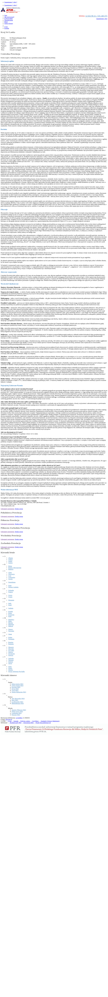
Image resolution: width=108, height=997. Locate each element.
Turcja (10, 663)
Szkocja (10, 652)
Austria (10, 563)
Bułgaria (10, 569)
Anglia (10, 561)
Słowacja (11, 647)
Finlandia (11, 590)
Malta (10, 621)
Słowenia (11, 649)
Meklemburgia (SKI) (18, 703)
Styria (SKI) (15, 689)
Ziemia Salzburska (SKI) (19, 692)
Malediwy (11, 619)
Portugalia (11, 639)
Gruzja (10, 597)
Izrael (10, 605)
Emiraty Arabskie (13, 587)
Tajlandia (11, 658)
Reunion (10, 642)
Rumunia (11, 644)
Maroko (10, 623)
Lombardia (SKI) (17, 713)
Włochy (10, 670)
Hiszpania (11, 600)
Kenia (10, 613)
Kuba (9, 616)
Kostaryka (11, 615)
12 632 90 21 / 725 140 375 (96, 16)
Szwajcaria (11, 653)
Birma (10, 566)
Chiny (10, 572)
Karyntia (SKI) (16, 687)
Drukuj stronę (19, 509)
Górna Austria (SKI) (17, 685)
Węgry (10, 668)
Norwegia (11, 631)
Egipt (9, 585)
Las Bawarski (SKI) (17, 702)
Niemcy (10, 629)
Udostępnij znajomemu (7, 509)
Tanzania (11, 660)
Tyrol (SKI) (15, 690)
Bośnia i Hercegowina (14, 567)
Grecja (10, 595)
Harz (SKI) (15, 700)
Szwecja (10, 655)
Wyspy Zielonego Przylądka (16, 671)
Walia (10, 666)
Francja (10, 592)
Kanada (10, 611)
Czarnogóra (11, 577)
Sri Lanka (11, 650)
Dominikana (11, 582)
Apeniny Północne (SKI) (19, 710)
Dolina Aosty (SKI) (17, 711)
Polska (10, 637)
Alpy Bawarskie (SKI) (18, 698)
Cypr (9, 576)
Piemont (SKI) (16, 715)
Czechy (10, 579)
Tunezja (10, 662)
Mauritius (11, 624)
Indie (9, 603)
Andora (10, 559)
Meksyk (10, 626)
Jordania (10, 608)
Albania (10, 558)
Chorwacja (11, 574)
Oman (10, 634)
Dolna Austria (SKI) (17, 684)
